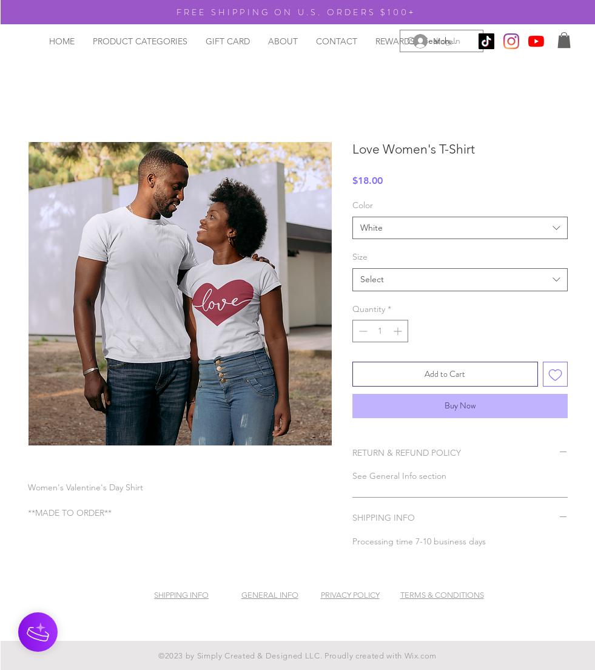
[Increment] (398, 331)
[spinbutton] (380, 331)
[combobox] (460, 228)
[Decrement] (361, 331)
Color (362, 205)
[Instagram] (511, 41)
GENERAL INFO (269, 595)
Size (360, 256)
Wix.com (421, 655)
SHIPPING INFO (181, 595)
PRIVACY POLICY (350, 595)
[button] (564, 40)
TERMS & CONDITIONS (442, 595)
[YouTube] (536, 41)
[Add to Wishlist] (555, 374)
